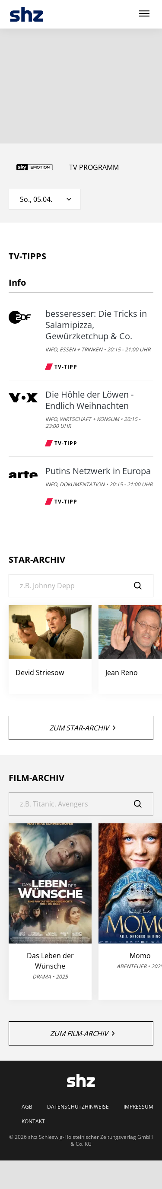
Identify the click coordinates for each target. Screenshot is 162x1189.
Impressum (138, 1106)
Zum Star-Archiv (82, 728)
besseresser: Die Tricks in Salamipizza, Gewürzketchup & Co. (96, 325)
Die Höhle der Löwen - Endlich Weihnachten (89, 400)
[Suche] (81, 585)
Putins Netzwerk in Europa (98, 471)
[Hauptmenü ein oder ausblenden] (144, 14)
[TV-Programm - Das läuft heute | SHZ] (26, 14)
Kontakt (33, 1121)
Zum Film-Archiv (82, 1033)
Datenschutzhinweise (78, 1106)
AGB (27, 1106)
